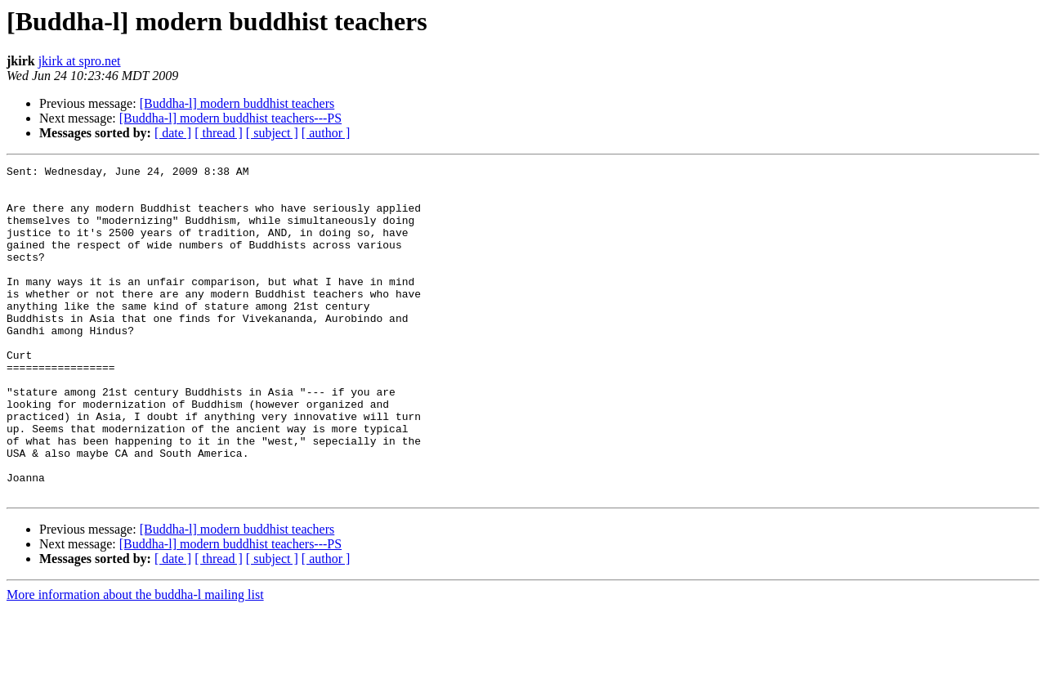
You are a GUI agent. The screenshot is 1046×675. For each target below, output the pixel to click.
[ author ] (326, 133)
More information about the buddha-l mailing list (135, 661)
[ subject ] (272, 133)
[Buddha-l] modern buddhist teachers (237, 103)
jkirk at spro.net (79, 61)
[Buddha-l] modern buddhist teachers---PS (230, 118)
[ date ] (172, 133)
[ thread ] (218, 133)
